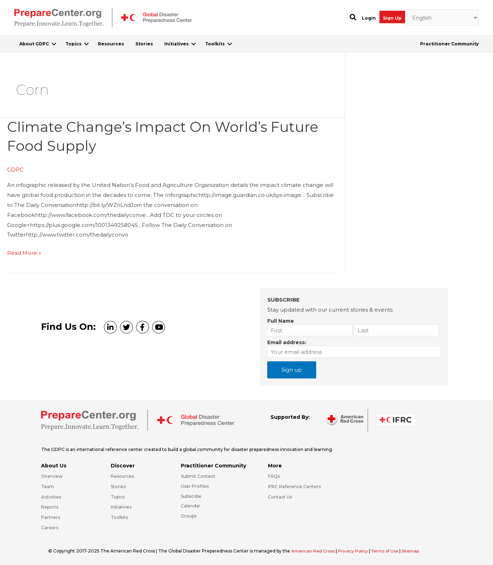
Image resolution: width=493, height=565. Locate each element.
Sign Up (392, 18)
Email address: (286, 341)
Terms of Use (387, 550)
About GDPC (34, 43)
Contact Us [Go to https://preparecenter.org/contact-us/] (280, 496)
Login (369, 18)
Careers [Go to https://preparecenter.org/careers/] (49, 527)
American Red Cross (314, 550)
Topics (73, 43)
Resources (111, 43)
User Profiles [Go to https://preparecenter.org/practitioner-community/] (195, 485)
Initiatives (176, 43)
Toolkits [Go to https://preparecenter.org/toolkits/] (119, 517)
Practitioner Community (449, 43)
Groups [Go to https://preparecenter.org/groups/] (188, 515)
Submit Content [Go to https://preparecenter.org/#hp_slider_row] (198, 475)
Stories (144, 43)
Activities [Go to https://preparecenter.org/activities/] (51, 496)
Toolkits (215, 43)
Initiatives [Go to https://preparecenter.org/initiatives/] (121, 506)
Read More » (24, 253)
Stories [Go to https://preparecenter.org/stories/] (118, 486)
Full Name (280, 320)
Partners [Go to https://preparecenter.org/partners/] (50, 517)
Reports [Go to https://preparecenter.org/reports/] (49, 506)
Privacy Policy (354, 550)
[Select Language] (443, 17)
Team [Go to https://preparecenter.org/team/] (47, 486)
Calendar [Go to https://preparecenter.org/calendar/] (190, 505)
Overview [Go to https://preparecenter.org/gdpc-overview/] (52, 475)
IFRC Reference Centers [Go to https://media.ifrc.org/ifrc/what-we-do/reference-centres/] (294, 486)
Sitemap (414, 550)
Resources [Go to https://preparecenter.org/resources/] (122, 475)
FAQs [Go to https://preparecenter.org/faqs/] (274, 475)
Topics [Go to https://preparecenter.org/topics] (118, 496)
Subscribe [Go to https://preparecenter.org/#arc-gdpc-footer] (191, 495)
